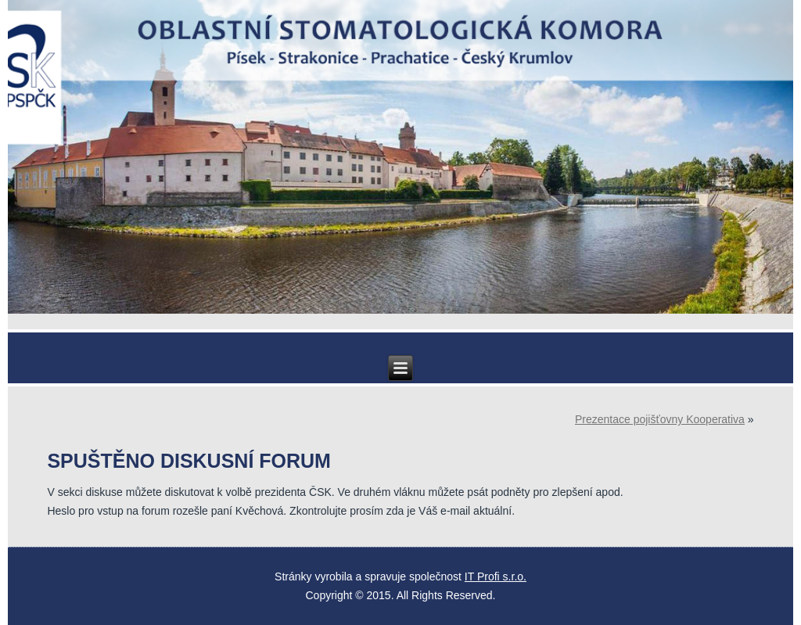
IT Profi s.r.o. (495, 576)
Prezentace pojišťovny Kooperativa (660, 419)
